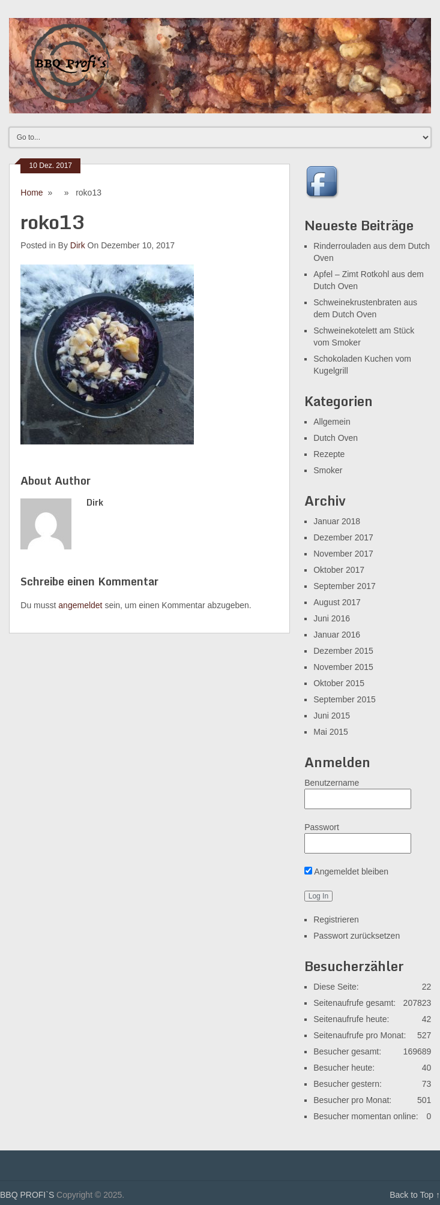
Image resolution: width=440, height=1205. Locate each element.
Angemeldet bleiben (346, 871)
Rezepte (329, 454)
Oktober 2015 (338, 683)
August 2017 (337, 602)
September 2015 (344, 699)
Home (31, 192)
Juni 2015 (331, 715)
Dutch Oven (335, 438)
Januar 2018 (336, 521)
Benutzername (331, 783)
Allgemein (331, 421)
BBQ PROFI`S (27, 1195)
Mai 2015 (330, 732)
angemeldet (80, 605)
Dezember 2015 (343, 651)
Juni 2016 (331, 618)
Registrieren (335, 919)
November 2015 (343, 667)
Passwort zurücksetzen (356, 935)
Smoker (327, 470)
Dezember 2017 (343, 537)
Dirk (77, 245)
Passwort (321, 827)
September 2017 (344, 586)
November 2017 (343, 553)
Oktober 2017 (338, 570)
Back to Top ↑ (415, 1195)
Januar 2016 (336, 634)
